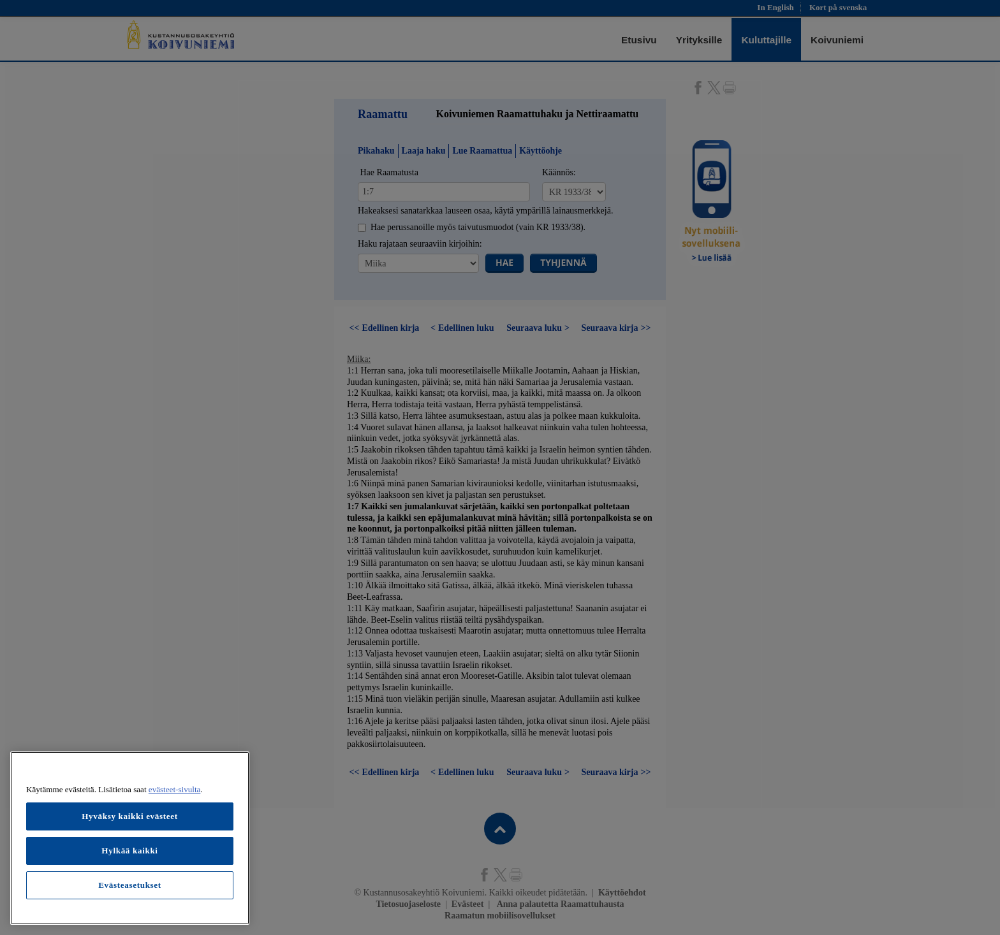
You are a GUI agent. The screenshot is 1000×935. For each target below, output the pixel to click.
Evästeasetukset (129, 885)
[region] (129, 838)
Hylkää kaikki (129, 850)
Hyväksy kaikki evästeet (130, 816)
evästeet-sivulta (175, 789)
